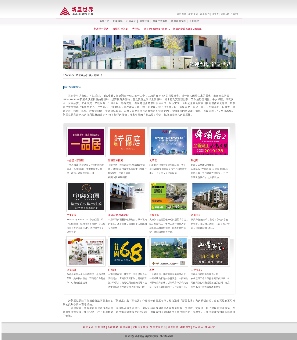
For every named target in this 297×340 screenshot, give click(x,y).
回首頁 (215, 14)
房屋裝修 (144, 21)
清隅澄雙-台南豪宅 (118, 215)
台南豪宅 (131, 21)
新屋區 (77, 164)
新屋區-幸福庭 (121, 28)
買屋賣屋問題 (178, 21)
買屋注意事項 (160, 21)
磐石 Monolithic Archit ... (157, 28)
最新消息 (194, 21)
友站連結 (193, 14)
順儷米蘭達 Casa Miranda (187, 28)
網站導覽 (182, 14)
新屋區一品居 (101, 28)
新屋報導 (118, 21)
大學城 (136, 28)
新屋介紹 (104, 21)
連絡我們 (205, 14)
